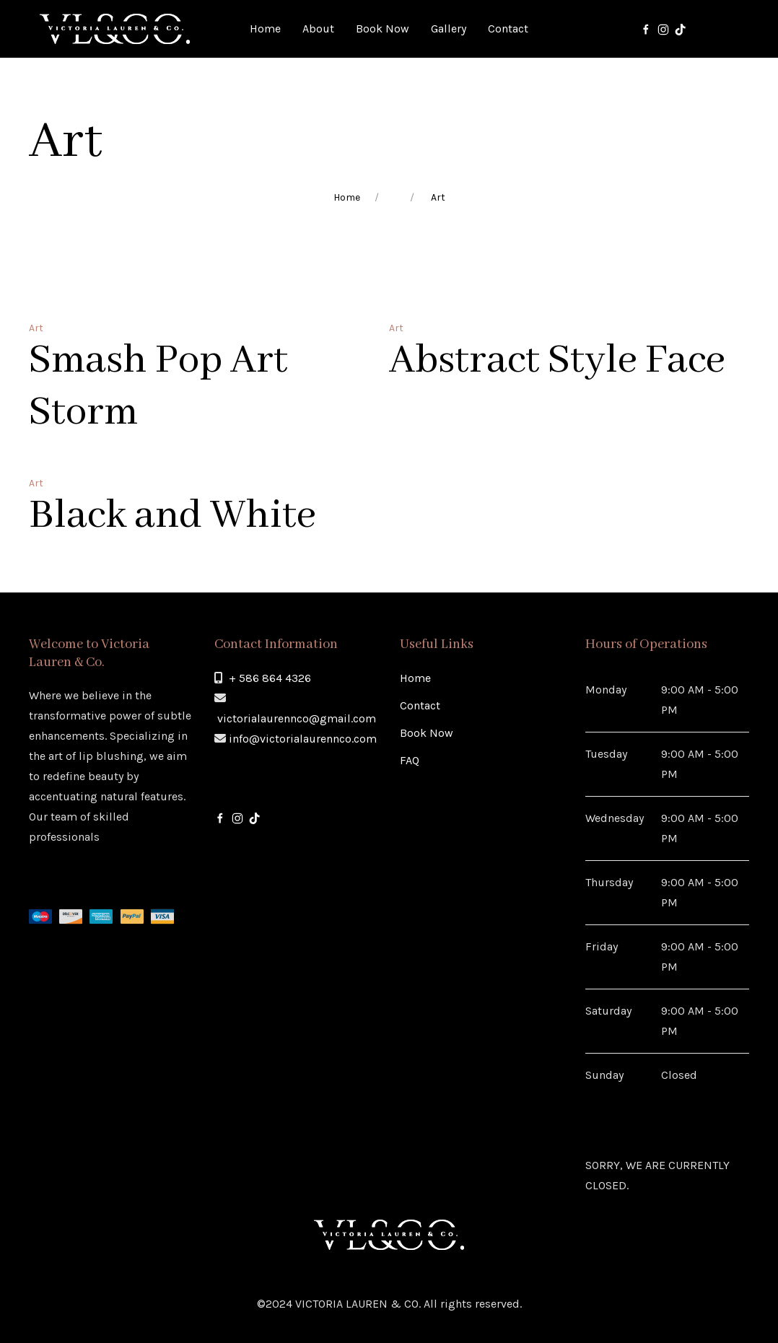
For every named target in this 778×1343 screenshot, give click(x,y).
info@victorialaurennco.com (303, 738)
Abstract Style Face (557, 361)
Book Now (426, 733)
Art (36, 328)
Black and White (172, 516)
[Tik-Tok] (680, 29)
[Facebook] (646, 29)
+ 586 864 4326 (270, 678)
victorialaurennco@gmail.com (296, 718)
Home (346, 197)
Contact (420, 705)
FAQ (409, 760)
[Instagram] (663, 29)
